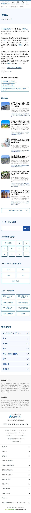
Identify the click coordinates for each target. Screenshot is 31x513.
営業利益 (5, 81)
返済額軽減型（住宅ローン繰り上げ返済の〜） (15, 89)
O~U (8, 275)
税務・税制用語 (23, 302)
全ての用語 (8, 243)
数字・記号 (15, 281)
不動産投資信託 (6, 29)
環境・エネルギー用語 (8, 296)
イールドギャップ (8, 85)
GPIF (13, 81)
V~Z (23, 275)
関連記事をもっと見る (15, 210)
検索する (26, 228)
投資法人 (25, 29)
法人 (5, 40)
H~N (23, 270)
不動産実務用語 (23, 308)
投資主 (20, 45)
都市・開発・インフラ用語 (8, 308)
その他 (23, 313)
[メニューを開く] (27, 3)
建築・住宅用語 (8, 302)
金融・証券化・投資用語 (14, 67)
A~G (8, 270)
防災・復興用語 (8, 313)
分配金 (9, 63)
